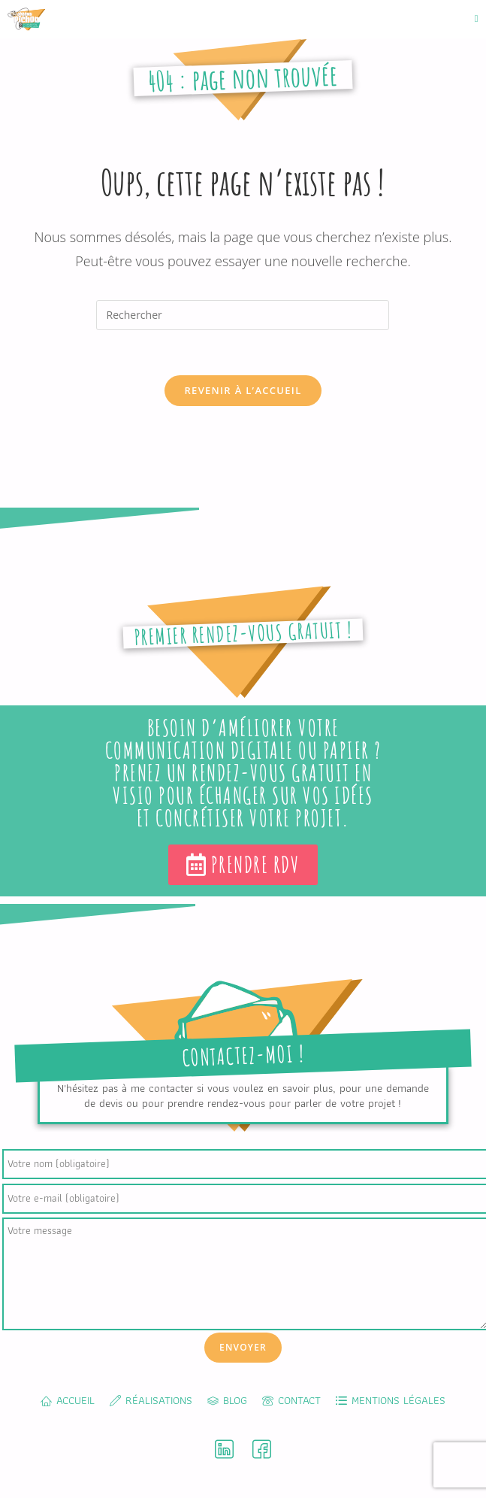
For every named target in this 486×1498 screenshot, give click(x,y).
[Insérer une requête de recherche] (242, 315)
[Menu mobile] (476, 18)
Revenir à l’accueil (242, 390)
